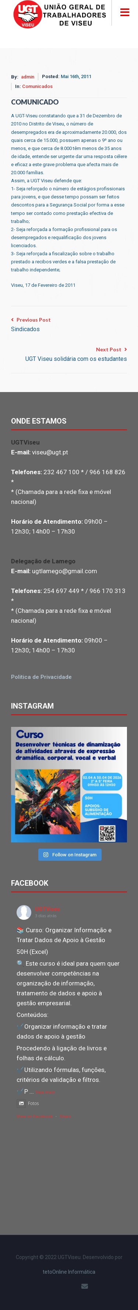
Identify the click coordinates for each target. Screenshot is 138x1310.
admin (27, 77)
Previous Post (31, 325)
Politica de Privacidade (41, 677)
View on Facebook (35, 1116)
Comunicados (37, 86)
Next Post (76, 355)
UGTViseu (47, 909)
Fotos (28, 1103)
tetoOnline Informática (69, 1272)
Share (65, 1116)
